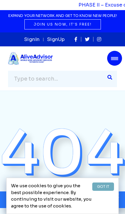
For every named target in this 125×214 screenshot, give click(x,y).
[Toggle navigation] (114, 58)
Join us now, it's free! (63, 24)
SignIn (32, 39)
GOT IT (103, 186)
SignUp (56, 39)
